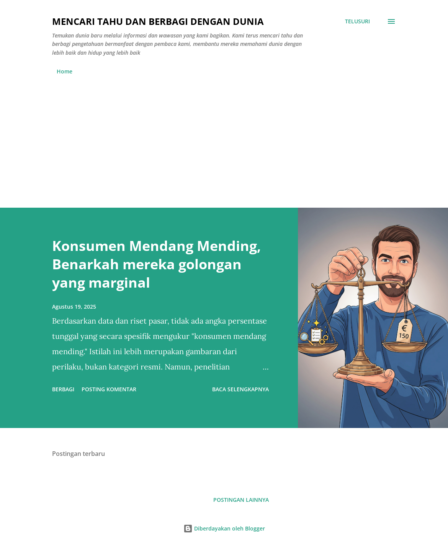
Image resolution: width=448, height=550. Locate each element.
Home (64, 71)
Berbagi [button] (63, 389)
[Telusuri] (357, 21)
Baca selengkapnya (240, 389)
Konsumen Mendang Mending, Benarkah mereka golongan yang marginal (156, 264)
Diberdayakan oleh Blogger (224, 528)
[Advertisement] (224, 138)
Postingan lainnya (241, 499)
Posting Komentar (109, 389)
